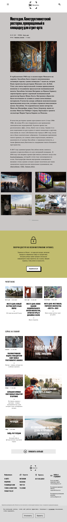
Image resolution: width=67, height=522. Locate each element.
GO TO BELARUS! (39, 479)
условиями (52, 509)
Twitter (22, 485)
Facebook (22, 482)
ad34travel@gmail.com (55, 497)
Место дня (26, 35)
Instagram (23, 479)
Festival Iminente (16, 157)
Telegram (22, 488)
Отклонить (28, 516)
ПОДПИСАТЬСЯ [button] (33, 269)
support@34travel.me (55, 490)
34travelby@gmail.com (55, 483)
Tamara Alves (30, 166)
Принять (40, 516)
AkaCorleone (15, 166)
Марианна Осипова (19, 37)
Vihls (22, 166)
